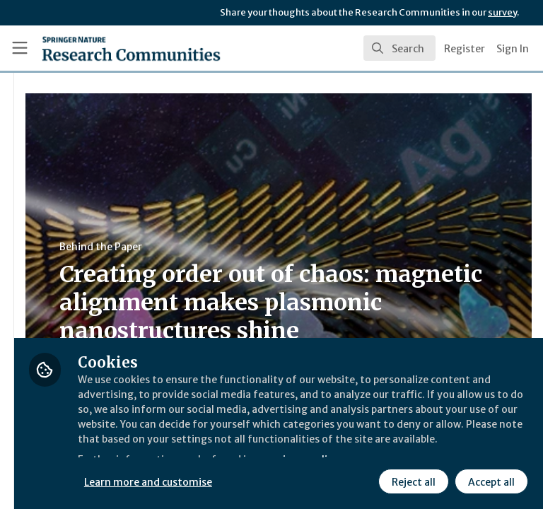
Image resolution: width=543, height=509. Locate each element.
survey (502, 12)
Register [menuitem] (464, 48)
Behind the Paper (267, 246)
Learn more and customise (316, 449)
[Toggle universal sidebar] (20, 48)
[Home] (100, 48)
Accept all (364, 480)
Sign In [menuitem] (512, 48)
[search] (399, 48)
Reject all (286, 480)
